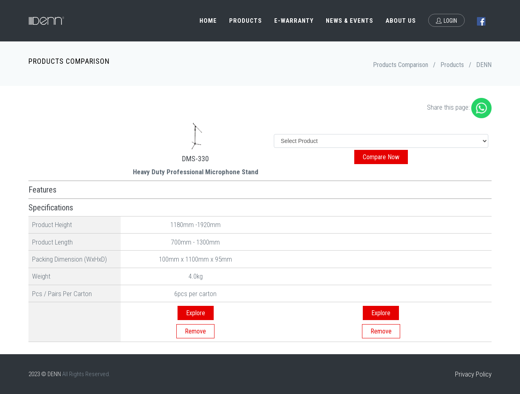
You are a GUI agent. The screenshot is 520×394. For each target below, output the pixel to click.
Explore (195, 313)
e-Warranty (294, 20)
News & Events (349, 20)
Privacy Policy (473, 374)
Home (208, 20)
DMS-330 (195, 158)
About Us (401, 20)
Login (446, 20)
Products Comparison (400, 65)
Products (245, 20)
